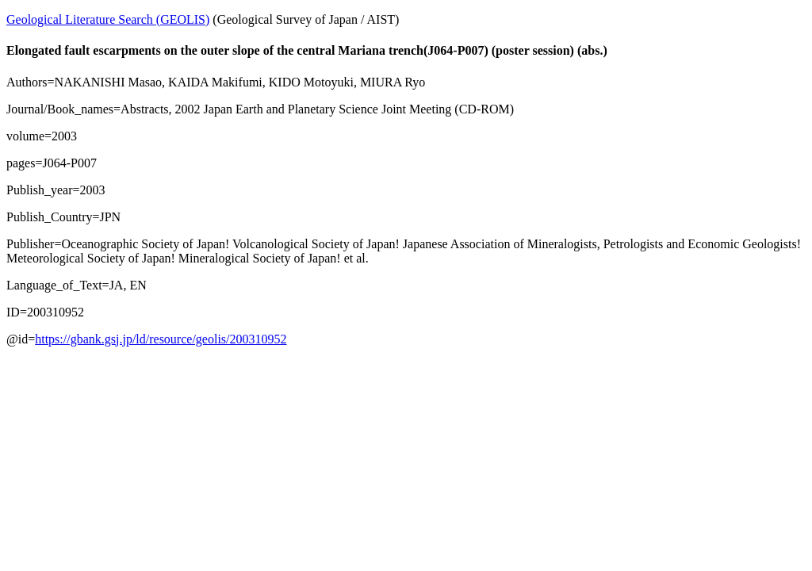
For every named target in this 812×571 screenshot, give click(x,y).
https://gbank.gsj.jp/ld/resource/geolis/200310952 (160, 339)
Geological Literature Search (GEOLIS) (107, 19)
